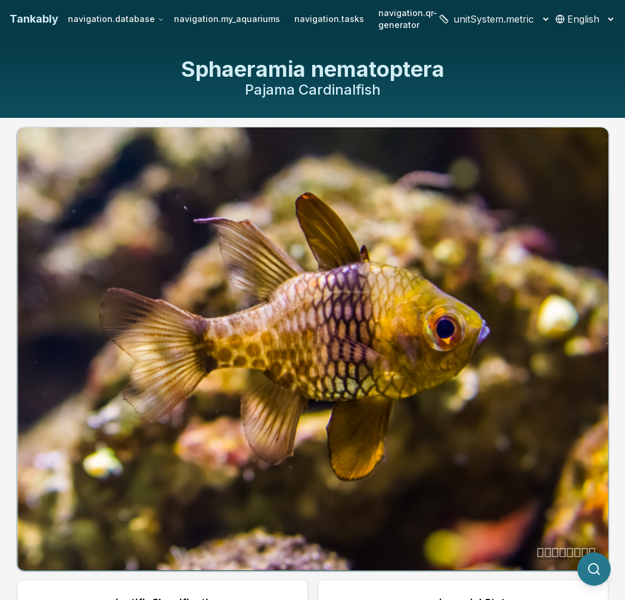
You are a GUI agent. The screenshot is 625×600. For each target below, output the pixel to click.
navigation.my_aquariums (227, 19)
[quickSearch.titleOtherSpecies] (594, 569)
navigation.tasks (329, 19)
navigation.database (116, 19)
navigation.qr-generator (407, 19)
